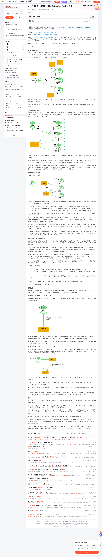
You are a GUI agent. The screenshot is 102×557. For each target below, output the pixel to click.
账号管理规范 (65, 524)
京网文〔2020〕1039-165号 (60, 523)
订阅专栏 (92, 21)
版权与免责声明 (71, 524)
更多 (34, 1)
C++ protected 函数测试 (10, 84)
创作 (97, 1)
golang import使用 (13, 61)
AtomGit (21, 1)
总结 (6, 133)
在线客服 (75, 521)
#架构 (34, 12)
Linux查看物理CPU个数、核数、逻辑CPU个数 (15, 90)
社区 (16, 1)
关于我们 (39, 521)
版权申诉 (76, 524)
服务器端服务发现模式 (10, 120)
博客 (10, 1)
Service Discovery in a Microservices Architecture (45, 34)
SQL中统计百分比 (11, 33)
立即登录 (61, 13)
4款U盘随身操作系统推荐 (13, 27)
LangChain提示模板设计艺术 (13, 75)
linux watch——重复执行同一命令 (13, 30)
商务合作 (48, 521)
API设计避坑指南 (10, 70)
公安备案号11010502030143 (41, 523)
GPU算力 (28, 1)
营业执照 (85, 524)
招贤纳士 (43, 521)
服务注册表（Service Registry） (12, 122)
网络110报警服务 (44, 524)
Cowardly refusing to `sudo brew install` (16, 59)
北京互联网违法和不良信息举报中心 (81, 523)
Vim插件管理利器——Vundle (13, 24)
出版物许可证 (80, 524)
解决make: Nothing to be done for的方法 (14, 86)
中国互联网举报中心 (51, 524)
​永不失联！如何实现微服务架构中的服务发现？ (45, 32)
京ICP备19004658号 (51, 523)
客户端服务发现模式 (9, 117)
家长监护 (38, 524)
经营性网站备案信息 (70, 523)
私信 (20, 17)
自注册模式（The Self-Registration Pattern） (16, 127)
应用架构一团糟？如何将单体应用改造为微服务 (46, 37)
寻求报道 (53, 521)
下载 (13, 1)
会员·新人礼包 (79, 1)
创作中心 (90, 1)
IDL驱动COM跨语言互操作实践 (12, 77)
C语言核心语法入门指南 (12, 72)
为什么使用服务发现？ (10, 115)
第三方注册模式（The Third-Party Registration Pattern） (16, 130)
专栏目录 (94, 433)
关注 (39, 433)
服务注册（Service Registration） (12, 125)
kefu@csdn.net (68, 521)
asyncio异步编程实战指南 (11, 68)
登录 (71, 1)
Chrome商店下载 (59, 524)
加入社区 (92, 16)
